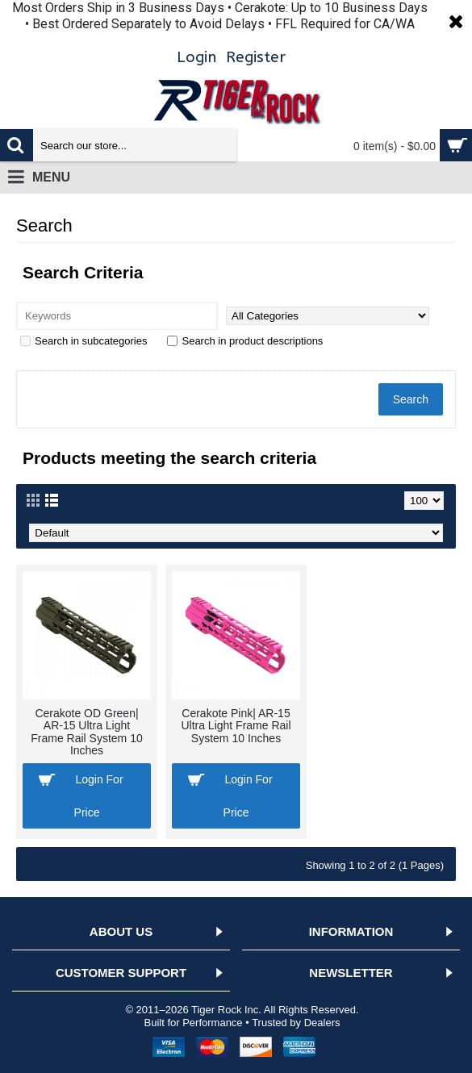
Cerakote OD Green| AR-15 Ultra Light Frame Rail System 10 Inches (86, 732)
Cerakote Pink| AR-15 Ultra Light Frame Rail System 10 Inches (235, 726)
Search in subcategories (83, 341)
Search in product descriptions (245, 341)
